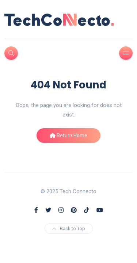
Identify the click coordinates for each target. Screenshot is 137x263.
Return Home (68, 135)
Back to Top (68, 228)
